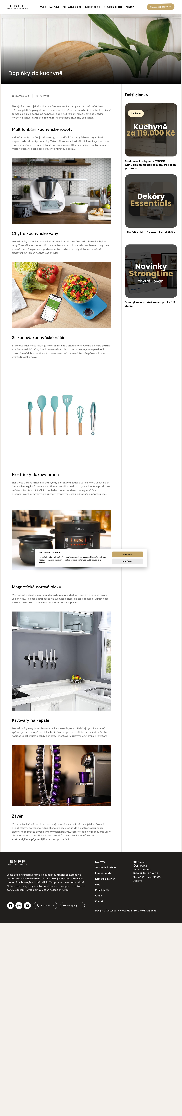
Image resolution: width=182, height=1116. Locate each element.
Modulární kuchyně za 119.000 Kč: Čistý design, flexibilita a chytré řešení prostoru (151, 164)
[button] (136, 113)
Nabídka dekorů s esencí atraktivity (151, 232)
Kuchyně (44, 95)
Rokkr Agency (148, 910)
